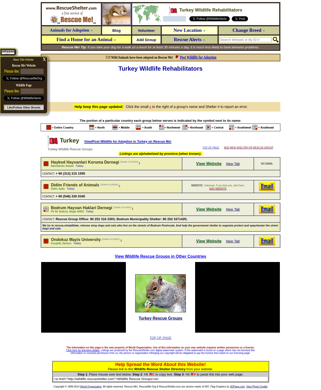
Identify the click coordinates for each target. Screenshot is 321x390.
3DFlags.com (237, 386)
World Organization (91, 386)
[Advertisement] (160, 86)
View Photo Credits (257, 386)
